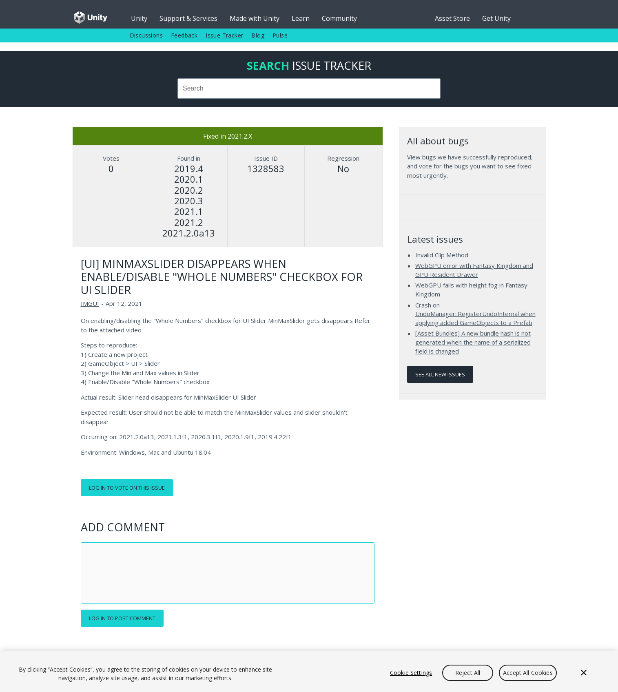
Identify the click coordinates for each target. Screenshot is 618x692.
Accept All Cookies (528, 673)
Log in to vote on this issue (127, 487)
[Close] (584, 673)
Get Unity (496, 18)
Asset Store (452, 18)
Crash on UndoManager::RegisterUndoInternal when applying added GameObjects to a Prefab (475, 314)
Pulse (280, 35)
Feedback (184, 35)
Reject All (467, 673)
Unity (139, 18)
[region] (309, 671)
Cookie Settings (411, 673)
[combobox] (309, 88)
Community (339, 18)
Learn (301, 18)
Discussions (146, 35)
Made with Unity (254, 18)
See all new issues (440, 374)
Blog (257, 35)
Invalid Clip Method (441, 255)
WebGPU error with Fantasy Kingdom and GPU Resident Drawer (474, 270)
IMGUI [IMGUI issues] (90, 303)
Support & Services (188, 18)
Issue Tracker (224, 35)
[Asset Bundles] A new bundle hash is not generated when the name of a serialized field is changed (473, 342)
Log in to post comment (122, 618)
